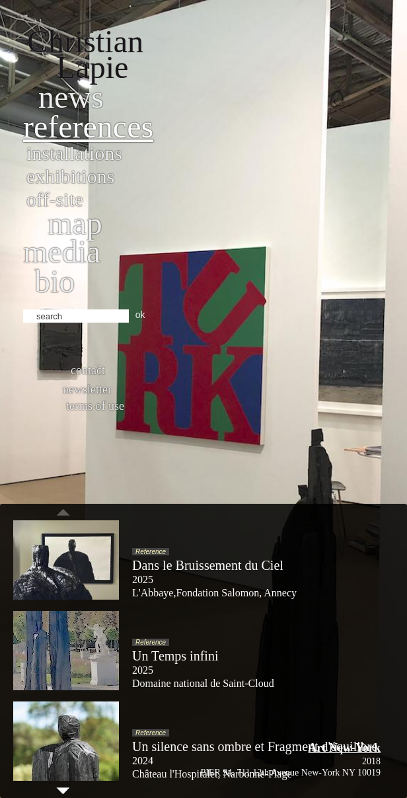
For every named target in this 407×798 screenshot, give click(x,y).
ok (140, 314)
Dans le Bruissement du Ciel (207, 565)
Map (75, 223)
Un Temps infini (175, 656)
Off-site (54, 199)
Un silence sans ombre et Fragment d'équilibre (254, 746)
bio (54, 281)
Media (61, 251)
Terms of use (95, 406)
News (71, 96)
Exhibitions (70, 176)
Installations (74, 153)
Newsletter (87, 389)
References (88, 126)
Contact (88, 370)
